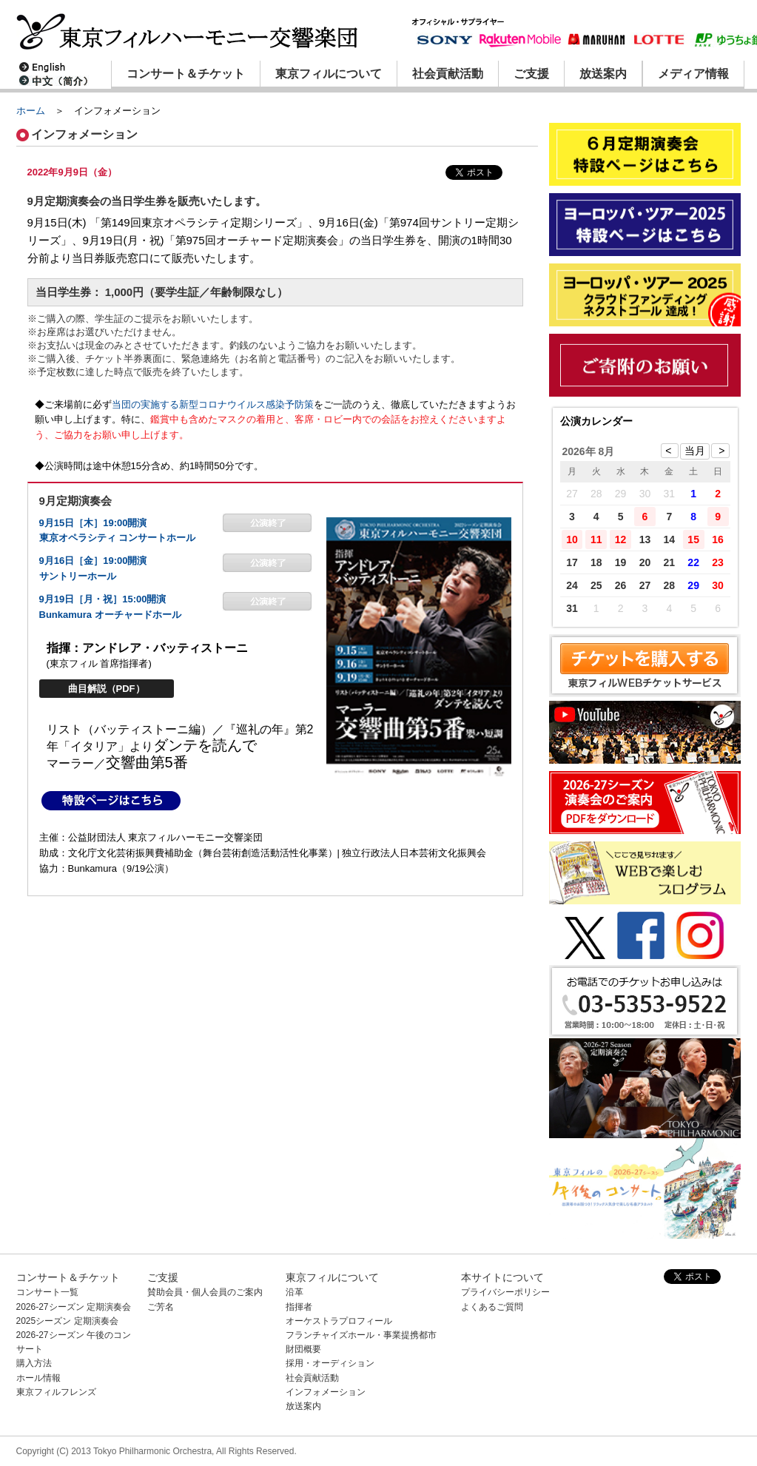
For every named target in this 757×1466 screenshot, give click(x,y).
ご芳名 (160, 1307)
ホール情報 (38, 1378)
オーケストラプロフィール (339, 1321)
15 (693, 539)
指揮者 (299, 1307)
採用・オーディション (330, 1363)
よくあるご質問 (492, 1307)
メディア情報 (693, 73)
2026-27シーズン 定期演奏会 (73, 1307)
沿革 (294, 1292)
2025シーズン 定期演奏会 (67, 1321)
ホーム (30, 110)
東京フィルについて (328, 73)
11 (596, 539)
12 (621, 539)
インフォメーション (326, 1392)
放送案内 (603, 73)
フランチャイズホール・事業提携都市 (361, 1335)
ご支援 (531, 73)
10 (572, 539)
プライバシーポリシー (505, 1292)
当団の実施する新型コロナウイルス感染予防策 (213, 404)
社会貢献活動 (447, 73)
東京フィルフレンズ (56, 1392)
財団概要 (303, 1349)
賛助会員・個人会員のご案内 (205, 1292)
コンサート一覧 (47, 1292)
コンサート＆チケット (186, 73)
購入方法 (34, 1363)
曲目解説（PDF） (106, 688)
